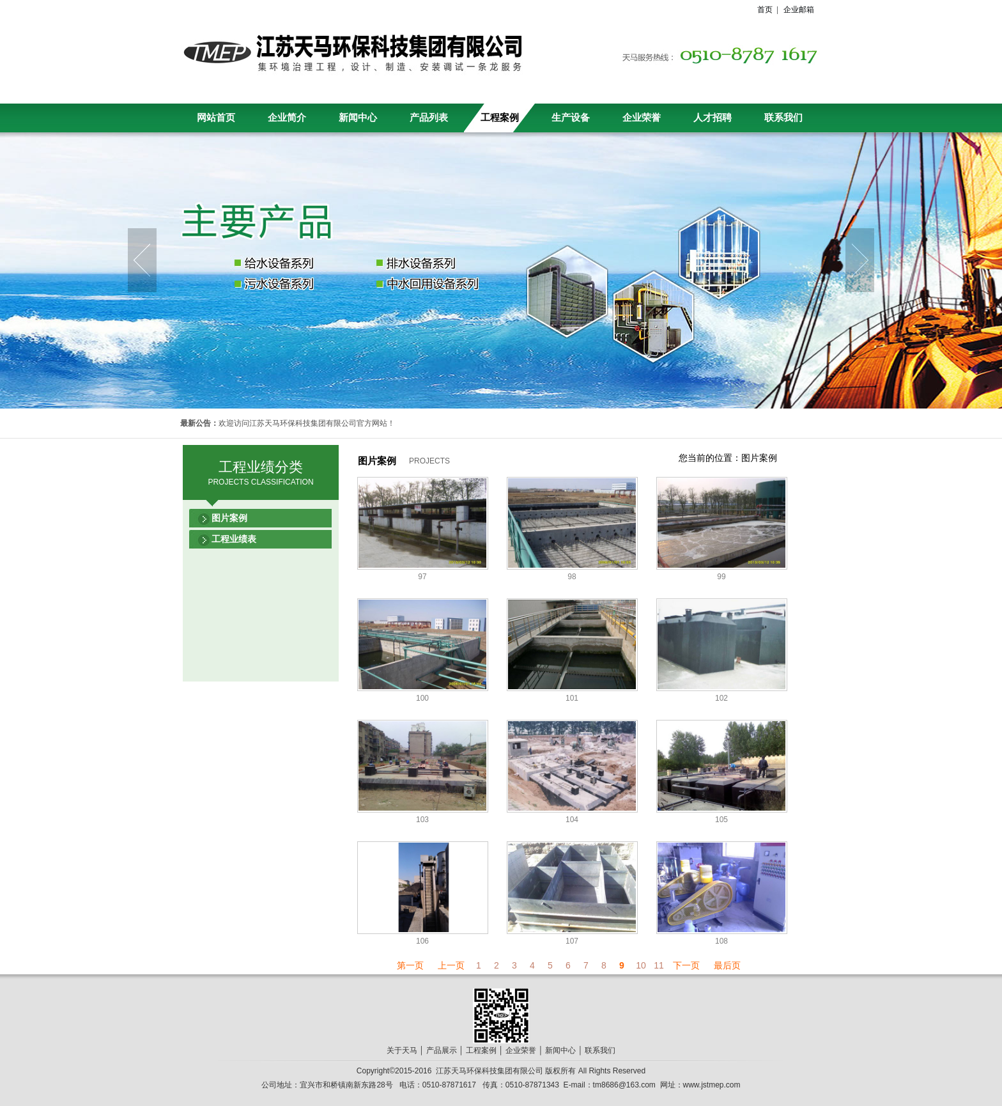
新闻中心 (358, 118)
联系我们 (783, 118)
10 (641, 965)
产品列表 (429, 118)
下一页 (686, 965)
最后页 (727, 965)
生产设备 (570, 118)
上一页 (451, 965)
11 (659, 965)
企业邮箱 (798, 9)
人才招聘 (712, 118)
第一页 (410, 965)
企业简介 (287, 118)
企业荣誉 (641, 118)
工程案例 (500, 118)
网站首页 (216, 118)
